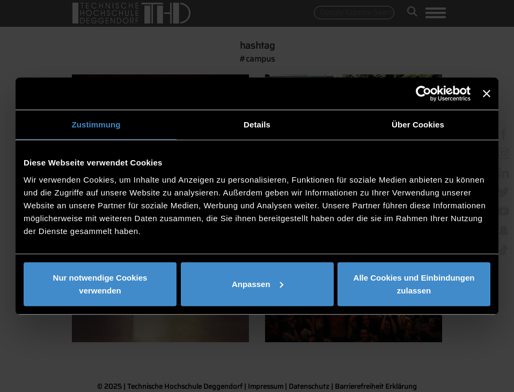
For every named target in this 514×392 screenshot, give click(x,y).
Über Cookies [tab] (418, 124)
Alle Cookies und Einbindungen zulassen (414, 284)
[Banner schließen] (486, 93)
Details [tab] (257, 124)
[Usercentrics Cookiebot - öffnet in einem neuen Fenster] (424, 94)
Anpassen (257, 283)
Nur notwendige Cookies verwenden (100, 284)
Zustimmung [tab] (96, 124)
